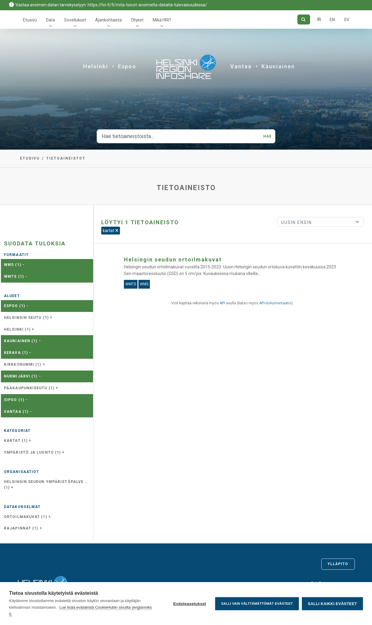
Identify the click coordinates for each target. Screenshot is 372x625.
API (222, 303)
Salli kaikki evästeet (332, 603)
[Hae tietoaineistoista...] (178, 136)
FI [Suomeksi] (319, 19)
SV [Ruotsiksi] (346, 19)
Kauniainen (278, 66)
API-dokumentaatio (275, 303)
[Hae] (303, 19)
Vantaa (241, 66)
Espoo (127, 66)
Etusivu (30, 20)
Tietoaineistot (66, 158)
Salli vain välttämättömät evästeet (257, 603)
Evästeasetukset (189, 603)
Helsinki (95, 66)
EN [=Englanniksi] (332, 19)
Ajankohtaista (108, 20)
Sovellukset (75, 20)
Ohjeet (137, 20)
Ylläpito (338, 564)
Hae (267, 136)
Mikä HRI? (162, 20)
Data (50, 20)
